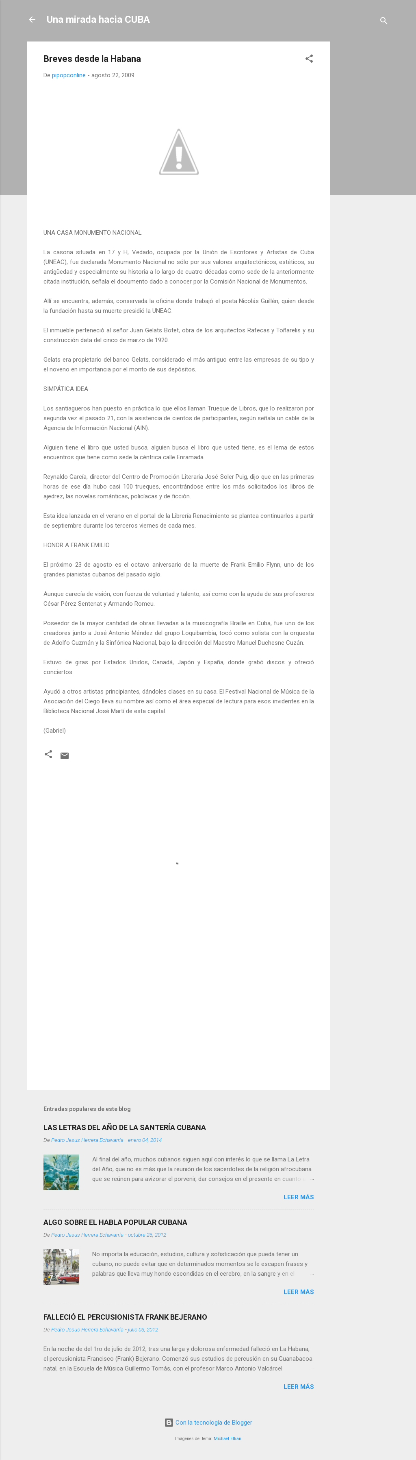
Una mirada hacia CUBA (98, 19)
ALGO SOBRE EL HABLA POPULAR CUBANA (115, 1222)
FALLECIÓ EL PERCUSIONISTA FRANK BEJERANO (125, 1317)
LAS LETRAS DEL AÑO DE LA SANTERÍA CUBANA (124, 1127)
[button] (309, 60)
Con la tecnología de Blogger (208, 1422)
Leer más (299, 1197)
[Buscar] (384, 22)
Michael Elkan (227, 1438)
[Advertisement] (363, 163)
